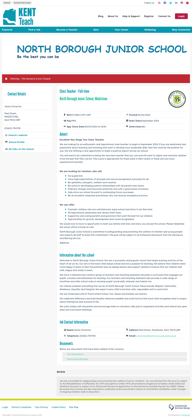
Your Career (121, 29)
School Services (22, 2)
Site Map (73, 407)
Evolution (186, 415)
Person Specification (77, 359)
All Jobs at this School (21, 149)
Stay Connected (181, 29)
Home (7, 2)
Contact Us (164, 16)
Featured (7, 29)
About (113, 16)
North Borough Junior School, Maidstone (83, 98)
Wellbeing (150, 29)
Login (181, 16)
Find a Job (34, 29)
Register (149, 16)
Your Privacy (41, 407)
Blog (100, 16)
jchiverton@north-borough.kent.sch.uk (156, 335)
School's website (17, 135)
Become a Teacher (67, 29)
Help (131, 16)
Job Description (75, 354)
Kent (96, 29)
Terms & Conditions (21, 407)
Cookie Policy (58, 407)
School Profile (17, 142)
